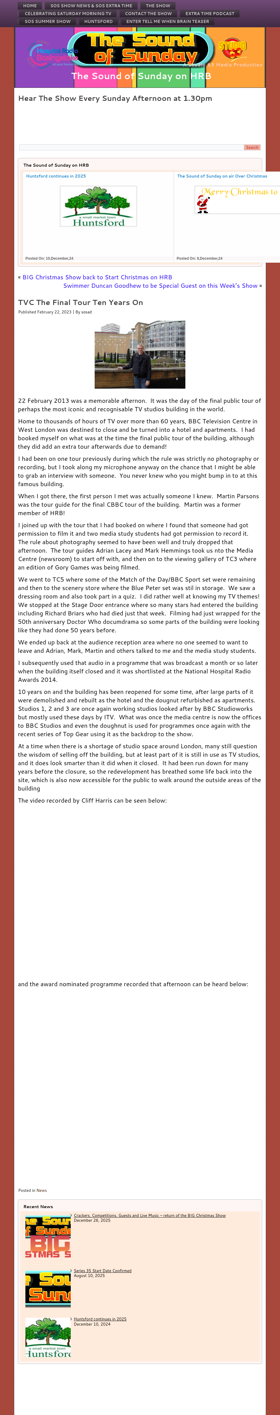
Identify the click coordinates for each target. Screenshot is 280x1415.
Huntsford (98, 21)
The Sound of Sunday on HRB (141, 75)
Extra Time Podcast (209, 13)
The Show (158, 5)
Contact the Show (148, 13)
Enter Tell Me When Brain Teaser (167, 21)
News (41, 1190)
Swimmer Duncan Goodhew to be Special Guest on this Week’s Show (160, 285)
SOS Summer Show (47, 21)
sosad (86, 312)
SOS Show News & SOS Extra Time (91, 5)
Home (30, 5)
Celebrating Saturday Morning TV (67, 13)
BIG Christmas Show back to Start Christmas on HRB (97, 277)
